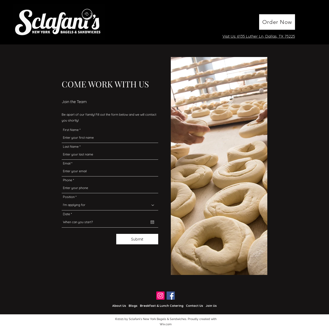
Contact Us (194, 306)
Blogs (133, 306)
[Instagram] (160, 295)
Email (66, 163)
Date (68, 214)
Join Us (211, 306)
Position (69, 196)
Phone (67, 180)
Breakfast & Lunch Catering (161, 306)
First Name (71, 129)
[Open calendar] (152, 222)
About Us (119, 306)
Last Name (71, 146)
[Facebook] (171, 295)
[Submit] (137, 239)
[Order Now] (277, 22)
